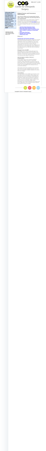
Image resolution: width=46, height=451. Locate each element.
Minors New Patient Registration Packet (27, 28)
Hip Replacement (8, 13)
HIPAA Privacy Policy (24, 34)
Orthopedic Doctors (9, 23)
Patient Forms (8, 22)
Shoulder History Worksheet (25, 33)
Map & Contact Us (9, 25)
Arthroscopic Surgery (9, 12)
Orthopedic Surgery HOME (9, 27)
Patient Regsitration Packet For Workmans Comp (29, 29)
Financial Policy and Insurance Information (26, 38)
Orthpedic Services (9, 16)
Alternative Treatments (10, 18)
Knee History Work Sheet (25, 32)
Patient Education (9, 19)
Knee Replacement (9, 15)
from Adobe (34, 21)
